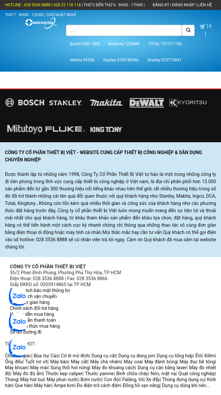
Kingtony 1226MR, (124, 44)
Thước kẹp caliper (64, 373)
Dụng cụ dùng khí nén (184, 385)
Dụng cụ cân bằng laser (162, 367)
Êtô (198, 355)
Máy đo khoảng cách (113, 367)
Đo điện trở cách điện (98, 385)
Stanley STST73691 (164, 60)
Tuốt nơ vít (36, 361)
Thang (11, 379)
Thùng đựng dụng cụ (183, 379)
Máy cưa (133, 361)
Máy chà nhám (105, 361)
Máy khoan (16, 367)
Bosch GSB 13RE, (85, 44)
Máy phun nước (62, 379)
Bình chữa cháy (132, 373)
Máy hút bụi (32, 379)
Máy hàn (42, 385)
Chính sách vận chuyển (33, 296)
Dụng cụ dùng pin (136, 355)
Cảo (54, 355)
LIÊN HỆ (204, 5)
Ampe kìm (64, 385)
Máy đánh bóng (160, 361)
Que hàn (23, 385)
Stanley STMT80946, (121, 60)
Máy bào (59, 361)
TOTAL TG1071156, (165, 44)
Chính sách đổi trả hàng (34, 308)
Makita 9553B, (82, 60)
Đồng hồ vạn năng (141, 385)
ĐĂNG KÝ (161, 5)
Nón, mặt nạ (163, 373)
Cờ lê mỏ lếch (75, 355)
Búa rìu (41, 355)
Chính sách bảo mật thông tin (40, 290)
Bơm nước (91, 379)
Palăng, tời (132, 379)
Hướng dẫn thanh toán (33, 320)
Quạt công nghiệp (196, 373)
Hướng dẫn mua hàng (32, 314)
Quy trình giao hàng (29, 302)
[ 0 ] (205, 30)
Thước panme (99, 373)
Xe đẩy (153, 379)
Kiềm (210, 355)
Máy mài (39, 367)
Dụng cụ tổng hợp (175, 355)
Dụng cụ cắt (103, 355)
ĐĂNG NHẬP (183, 5)
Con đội (112, 379)
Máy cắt (79, 361)
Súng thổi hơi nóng (69, 367)
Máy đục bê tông (197, 361)
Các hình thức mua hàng (35, 326)
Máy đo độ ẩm (28, 373)
